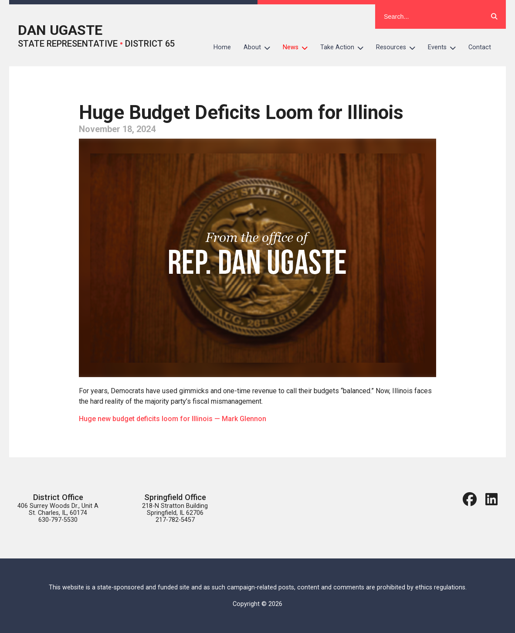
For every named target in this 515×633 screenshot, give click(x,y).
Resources (399, 47)
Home (222, 47)
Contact (479, 47)
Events (445, 47)
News (298, 47)
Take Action (345, 47)
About (260, 47)
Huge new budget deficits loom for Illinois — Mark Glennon (172, 419)
